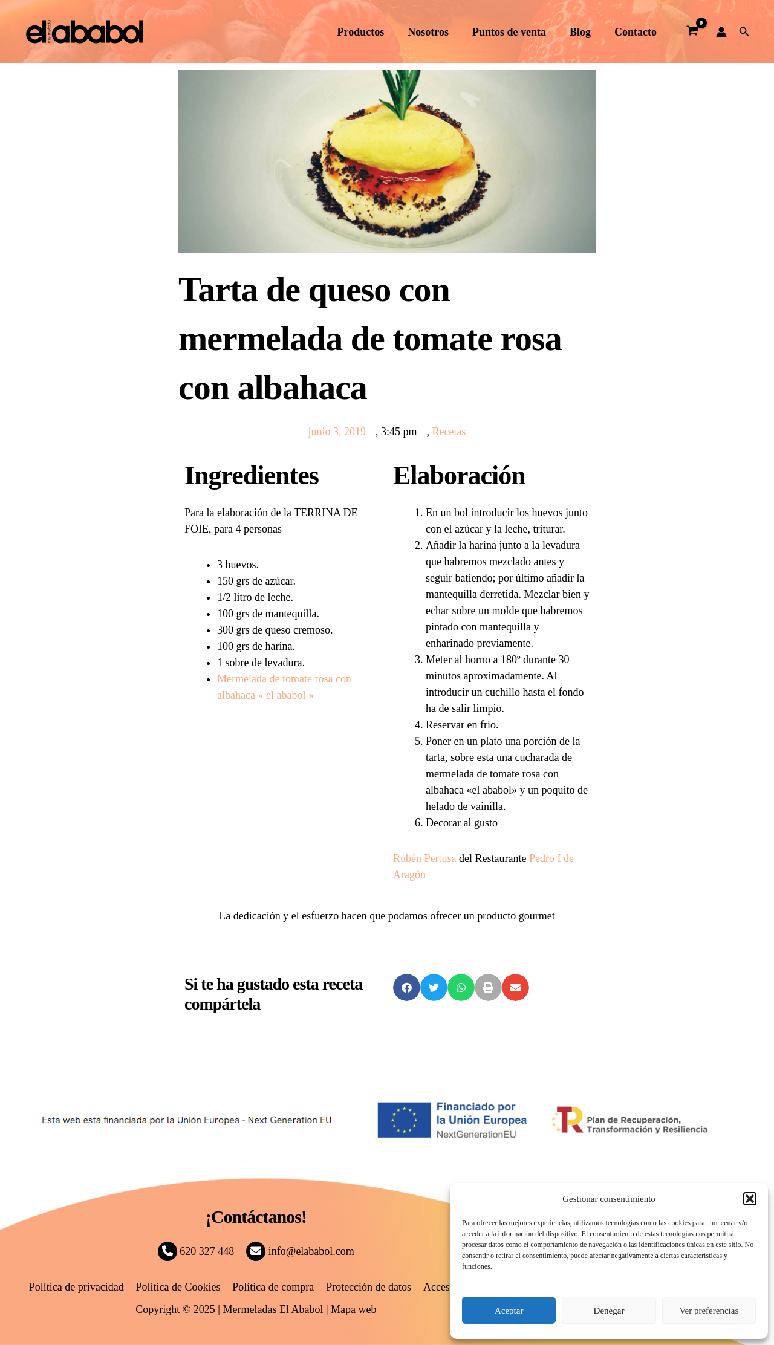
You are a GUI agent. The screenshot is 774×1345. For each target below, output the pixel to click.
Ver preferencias (708, 1310)
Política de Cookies (179, 1287)
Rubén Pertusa (424, 858)
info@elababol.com (300, 1251)
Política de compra (273, 1287)
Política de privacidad (78, 1287)
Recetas (449, 432)
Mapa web (353, 1309)
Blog (582, 32)
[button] (750, 1199)
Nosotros (434, 32)
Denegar (609, 1310)
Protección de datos (367, 1287)
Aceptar (509, 1310)
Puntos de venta (513, 32)
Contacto (636, 32)
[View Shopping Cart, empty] (691, 32)
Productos (368, 32)
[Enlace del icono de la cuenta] (721, 32)
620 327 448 (196, 1251)
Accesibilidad (451, 1287)
